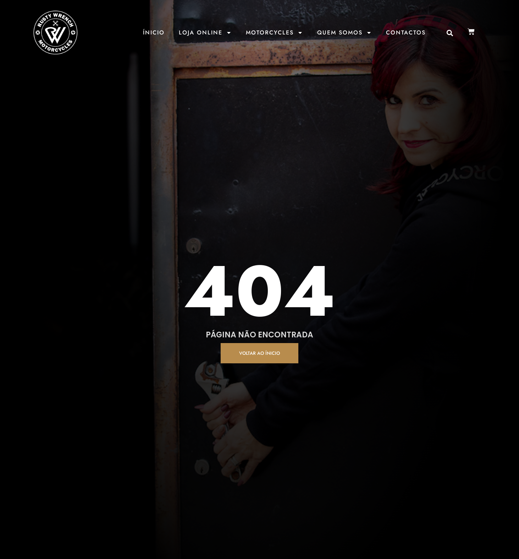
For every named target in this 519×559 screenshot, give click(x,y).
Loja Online (205, 32)
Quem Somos (344, 32)
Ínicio (154, 32)
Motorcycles (274, 32)
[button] (450, 33)
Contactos (406, 32)
